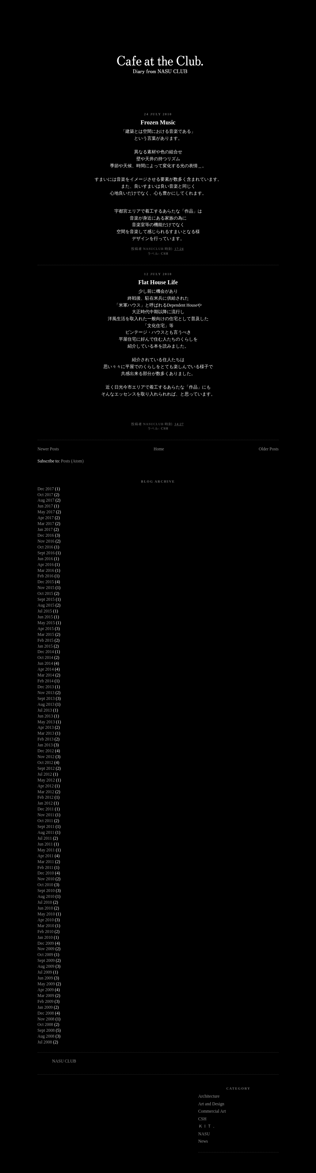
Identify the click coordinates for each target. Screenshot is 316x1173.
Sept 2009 (46, 960)
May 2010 (46, 914)
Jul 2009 (45, 972)
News (203, 1141)
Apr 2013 (46, 727)
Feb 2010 (46, 931)
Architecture (209, 1096)
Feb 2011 (45, 867)
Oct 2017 (45, 494)
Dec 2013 (46, 687)
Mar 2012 (46, 792)
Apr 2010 (46, 920)
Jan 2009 (45, 1007)
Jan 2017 (45, 529)
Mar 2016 (46, 570)
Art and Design (211, 1104)
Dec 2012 (46, 751)
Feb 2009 (46, 1001)
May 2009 (46, 984)
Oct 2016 (45, 547)
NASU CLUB (64, 1061)
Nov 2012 (46, 756)
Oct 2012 (45, 762)
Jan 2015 (45, 646)
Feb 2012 (46, 797)
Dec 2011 (46, 809)
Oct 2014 (45, 657)
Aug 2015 (46, 605)
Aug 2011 (46, 832)
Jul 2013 (45, 710)
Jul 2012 (45, 774)
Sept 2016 (46, 553)
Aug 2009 (46, 966)
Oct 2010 (45, 884)
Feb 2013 (46, 739)
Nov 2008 (46, 1019)
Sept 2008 (46, 1030)
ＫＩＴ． (207, 1126)
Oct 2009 (45, 954)
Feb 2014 (46, 681)
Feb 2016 (46, 576)
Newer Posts (48, 449)
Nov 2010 (46, 879)
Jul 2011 (45, 838)
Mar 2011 (46, 861)
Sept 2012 (46, 768)
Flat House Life (158, 282)
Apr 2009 (46, 990)
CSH (164, 253)
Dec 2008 (46, 1013)
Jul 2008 (45, 1042)
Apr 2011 (46, 856)
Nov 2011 (46, 815)
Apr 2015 (46, 628)
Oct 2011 (45, 820)
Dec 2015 (46, 582)
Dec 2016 (46, 535)
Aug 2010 (46, 896)
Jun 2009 (45, 978)
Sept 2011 (46, 826)
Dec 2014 (46, 651)
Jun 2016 (45, 558)
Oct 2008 (45, 1024)
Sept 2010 (46, 890)
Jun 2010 (45, 908)
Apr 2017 (46, 518)
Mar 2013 (46, 733)
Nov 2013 (46, 692)
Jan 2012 (45, 803)
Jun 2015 (45, 617)
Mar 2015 (46, 634)
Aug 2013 (46, 704)
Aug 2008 (46, 1036)
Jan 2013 (45, 745)
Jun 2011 (45, 844)
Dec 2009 (46, 943)
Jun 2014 (45, 663)
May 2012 (46, 780)
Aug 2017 (46, 500)
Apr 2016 (46, 564)
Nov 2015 (46, 587)
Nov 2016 (46, 541)
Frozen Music (158, 122)
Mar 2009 (46, 995)
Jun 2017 (45, 506)
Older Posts (268, 449)
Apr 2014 (46, 669)
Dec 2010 (46, 873)
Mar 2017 (46, 523)
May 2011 (46, 850)
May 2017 (46, 512)
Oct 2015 (45, 593)
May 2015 (46, 623)
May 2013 (46, 722)
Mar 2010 (46, 925)
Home (158, 449)
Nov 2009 (46, 949)
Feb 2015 (46, 640)
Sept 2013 (46, 698)
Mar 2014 (46, 675)
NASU (204, 1134)
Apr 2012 (46, 786)
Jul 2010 (45, 902)
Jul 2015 (45, 611)
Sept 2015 (46, 599)
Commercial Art (212, 1111)
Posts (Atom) (72, 461)
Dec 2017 (46, 489)
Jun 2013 (45, 716)
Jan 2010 (45, 937)
